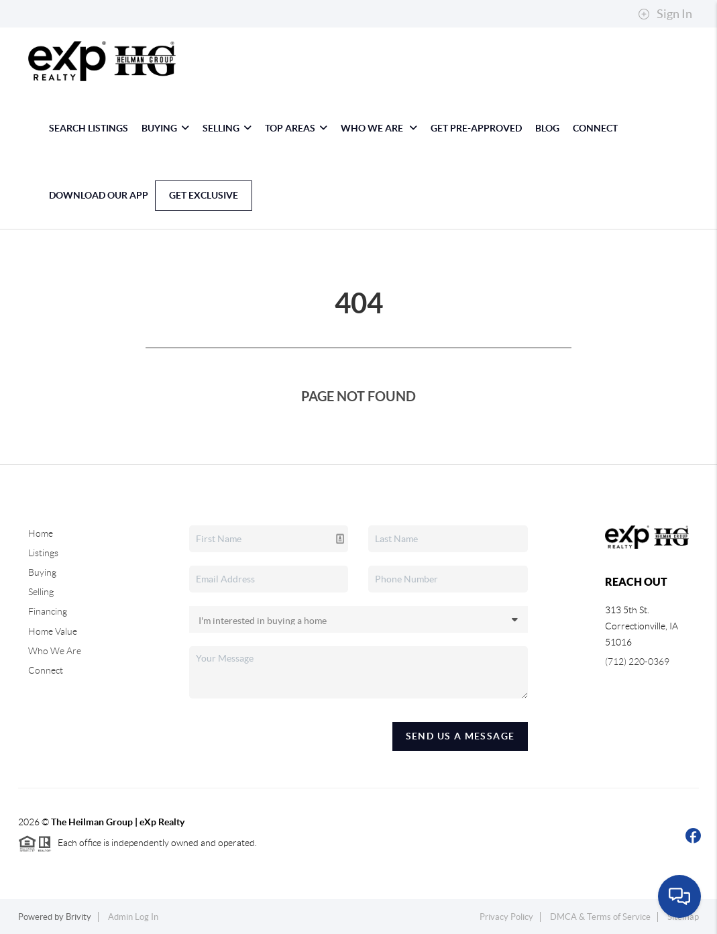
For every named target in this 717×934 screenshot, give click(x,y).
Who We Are (379, 128)
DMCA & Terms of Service (600, 917)
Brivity (78, 917)
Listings (43, 553)
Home (40, 533)
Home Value (52, 631)
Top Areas (296, 128)
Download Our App (98, 195)
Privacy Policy (506, 917)
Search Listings (88, 128)
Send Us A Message (460, 736)
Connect (595, 128)
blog (547, 128)
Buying (165, 128)
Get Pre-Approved (476, 128)
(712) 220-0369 (637, 661)
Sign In (665, 14)
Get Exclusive (203, 195)
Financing (47, 611)
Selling (227, 128)
